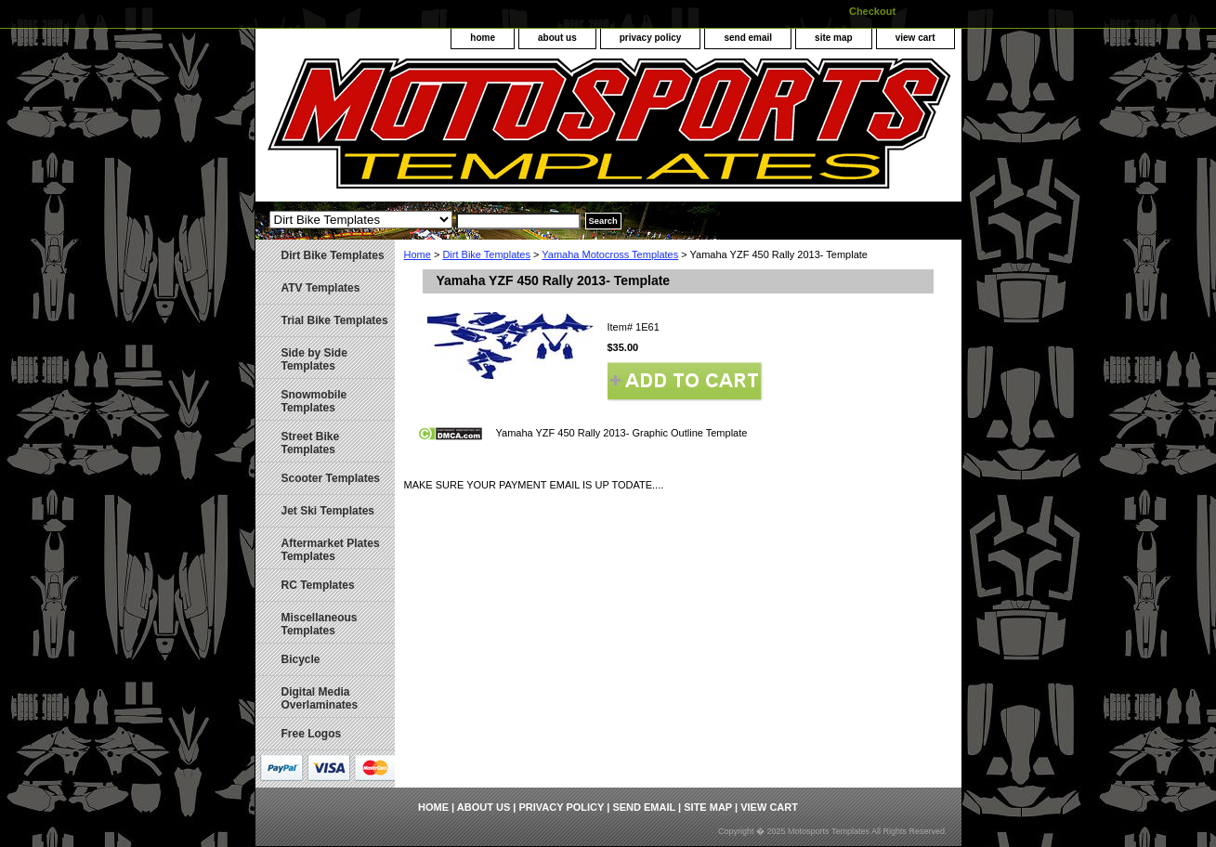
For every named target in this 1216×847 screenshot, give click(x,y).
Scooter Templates (330, 478)
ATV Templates (320, 287)
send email (748, 38)
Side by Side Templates (314, 359)
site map (834, 38)
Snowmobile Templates (314, 401)
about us (557, 38)
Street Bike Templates (310, 443)
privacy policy (651, 38)
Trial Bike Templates (334, 320)
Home (417, 254)
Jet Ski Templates (328, 510)
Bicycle (300, 659)
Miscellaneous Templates (319, 624)
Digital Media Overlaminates (320, 698)
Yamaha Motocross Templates (610, 254)
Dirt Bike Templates (486, 254)
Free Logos (311, 733)
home (482, 38)
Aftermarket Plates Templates (330, 550)
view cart (915, 38)
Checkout (872, 11)
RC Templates (318, 585)
